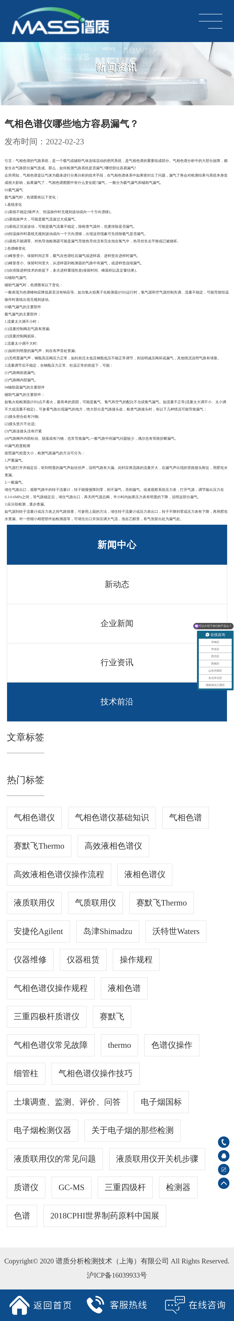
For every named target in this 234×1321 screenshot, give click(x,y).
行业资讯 (117, 662)
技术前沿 (117, 701)
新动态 (117, 584)
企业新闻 (117, 623)
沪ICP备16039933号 (114, 1275)
